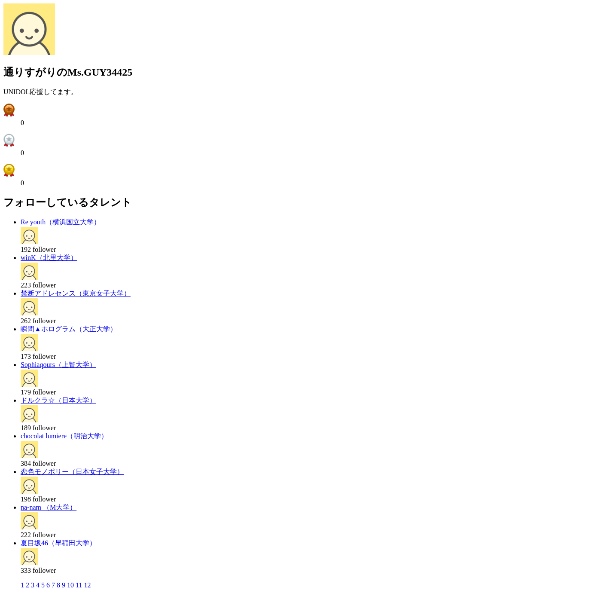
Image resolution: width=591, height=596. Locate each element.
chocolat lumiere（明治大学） (64, 436)
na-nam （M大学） (48, 507)
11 (79, 585)
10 (70, 585)
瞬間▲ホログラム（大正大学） (69, 329)
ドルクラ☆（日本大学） (58, 400)
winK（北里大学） (49, 257)
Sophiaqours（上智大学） (58, 364)
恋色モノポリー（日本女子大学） (72, 471)
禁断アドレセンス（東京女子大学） (76, 293)
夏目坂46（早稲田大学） (58, 543)
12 (87, 585)
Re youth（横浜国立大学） (61, 222)
